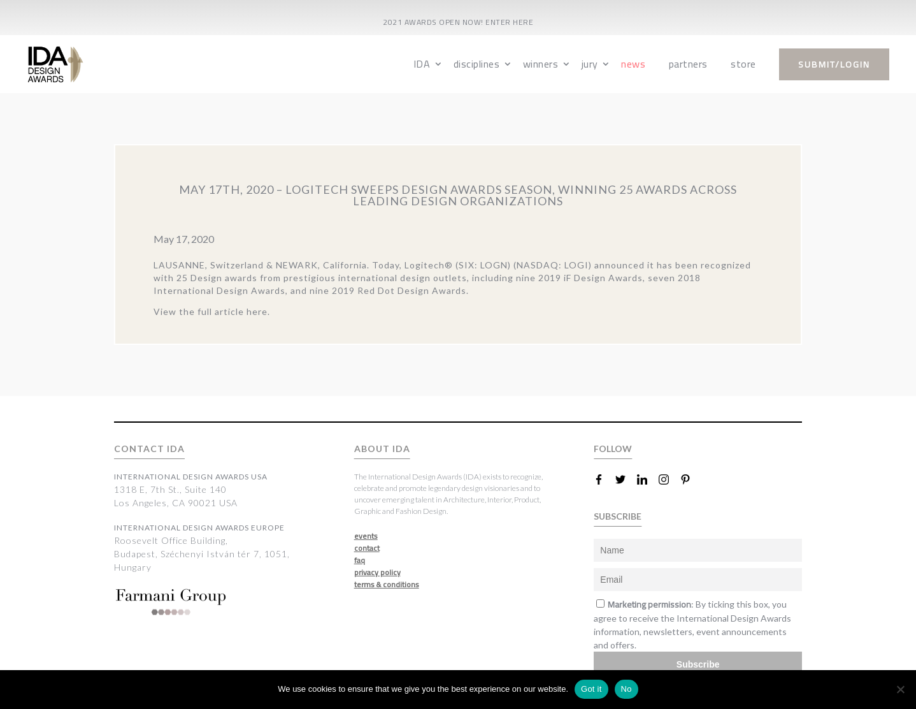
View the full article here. (212, 311)
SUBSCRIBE (617, 516)
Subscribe (698, 664)
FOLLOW (613, 448)
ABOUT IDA (382, 448)
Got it (591, 689)
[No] (900, 689)
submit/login (834, 64)
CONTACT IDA (149, 448)
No (626, 689)
